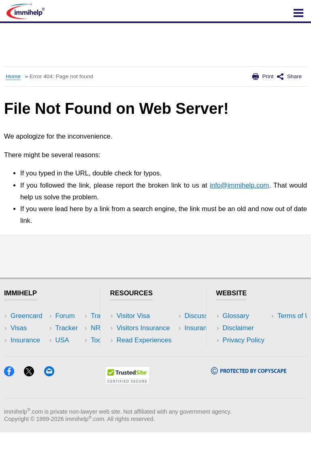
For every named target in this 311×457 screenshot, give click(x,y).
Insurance (25, 340)
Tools (73, 352)
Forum (20, 352)
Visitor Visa (133, 316)
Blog (72, 364)
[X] (34, 398)
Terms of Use (242, 352)
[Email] (53, 398)
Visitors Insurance (143, 328)
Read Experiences (144, 340)
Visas (19, 328)
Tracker (22, 364)
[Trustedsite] (127, 406)
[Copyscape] (248, 396)
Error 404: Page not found (61, 76)
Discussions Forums (147, 352)
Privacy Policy (243, 340)
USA (72, 316)
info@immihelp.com (239, 185)
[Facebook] (14, 398)
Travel (74, 328)
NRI (71, 340)
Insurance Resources (148, 364)
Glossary (236, 316)
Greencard (26, 316)
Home (13, 76)
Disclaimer (238, 328)
